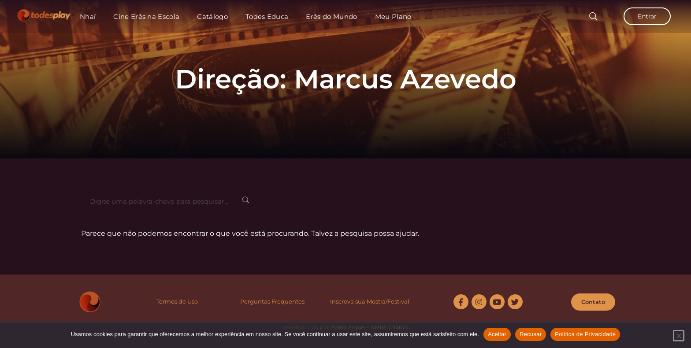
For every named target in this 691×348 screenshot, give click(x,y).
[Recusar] (678, 335)
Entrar (647, 16)
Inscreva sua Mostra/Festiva (369, 301)
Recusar (531, 334)
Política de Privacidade (585, 334)
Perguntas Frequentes (272, 301)
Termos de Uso (177, 301)
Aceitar (497, 334)
